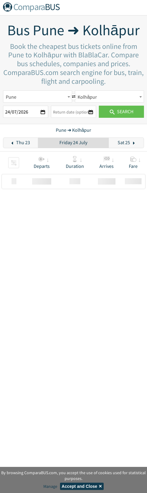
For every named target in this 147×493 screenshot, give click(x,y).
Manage (50, 486)
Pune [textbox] (11, 97)
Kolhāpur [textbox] (87, 97)
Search (121, 111)
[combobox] (37, 96)
